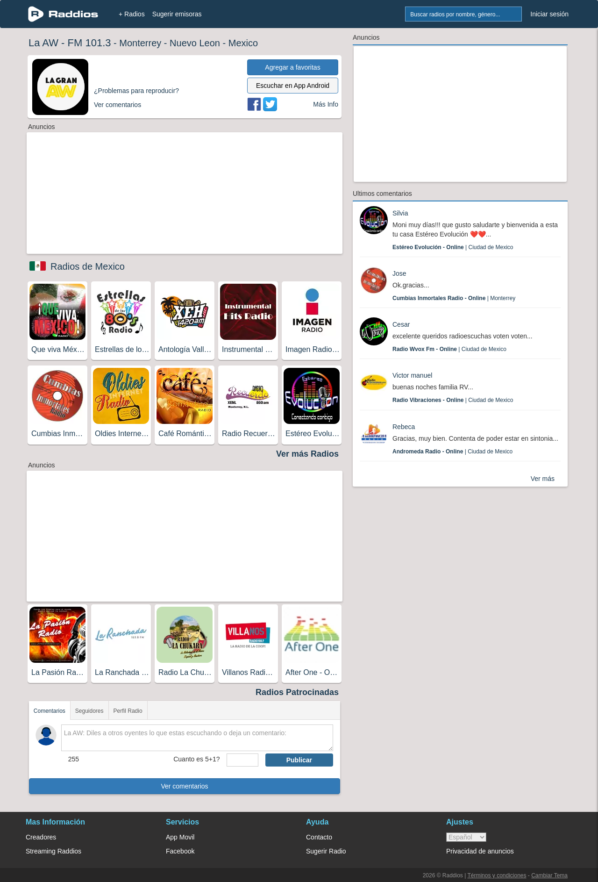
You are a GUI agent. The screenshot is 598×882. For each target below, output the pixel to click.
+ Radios (132, 14)
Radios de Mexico (87, 266)
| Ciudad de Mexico (452, 247)
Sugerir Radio (326, 851)
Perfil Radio (128, 711)
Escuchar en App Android (292, 85)
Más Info (325, 104)
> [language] (466, 837)
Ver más (543, 478)
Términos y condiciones (496, 875)
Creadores (41, 837)
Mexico (243, 43)
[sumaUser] (242, 760)
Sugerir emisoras (177, 14)
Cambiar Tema (549, 875)
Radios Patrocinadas (297, 692)
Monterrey (140, 43)
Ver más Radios (307, 454)
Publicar (299, 760)
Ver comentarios (184, 786)
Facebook (180, 851)
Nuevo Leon (195, 43)
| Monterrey (453, 298)
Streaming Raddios (53, 851)
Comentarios (49, 711)
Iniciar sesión (549, 14)
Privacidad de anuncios (480, 851)
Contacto (319, 837)
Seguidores (89, 711)
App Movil (180, 837)
